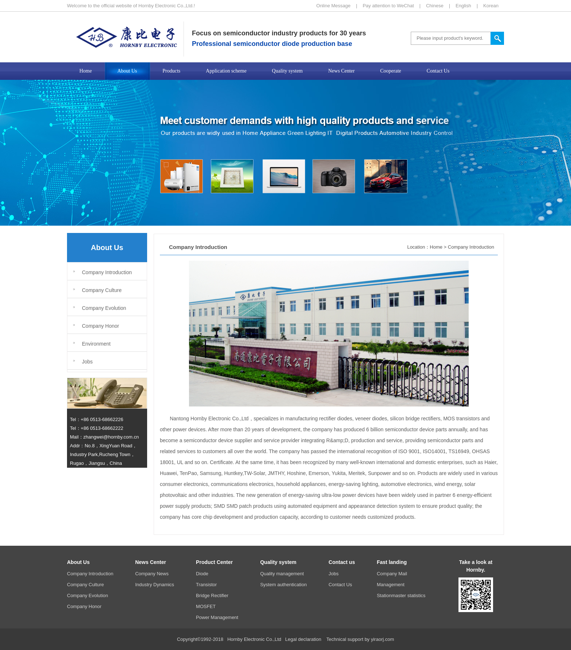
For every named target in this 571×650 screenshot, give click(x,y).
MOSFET (206, 606)
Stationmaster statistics (401, 595)
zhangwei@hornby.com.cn (111, 437)
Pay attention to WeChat (388, 5)
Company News (152, 573)
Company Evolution (104, 308)
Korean (491, 5)
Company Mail (392, 573)
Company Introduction (107, 272)
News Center (150, 562)
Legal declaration (303, 639)
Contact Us (340, 584)
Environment (96, 344)
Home (436, 247)
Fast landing (392, 562)
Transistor (206, 584)
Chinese (435, 5)
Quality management (282, 573)
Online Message (333, 5)
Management (391, 584)
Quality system (278, 562)
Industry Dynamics (154, 584)
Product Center (214, 562)
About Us (78, 562)
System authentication (283, 584)
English (463, 5)
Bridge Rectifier (212, 595)
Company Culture (102, 290)
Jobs (87, 362)
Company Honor (100, 326)
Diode (202, 573)
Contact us (341, 562)
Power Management (217, 617)
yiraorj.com (382, 639)
